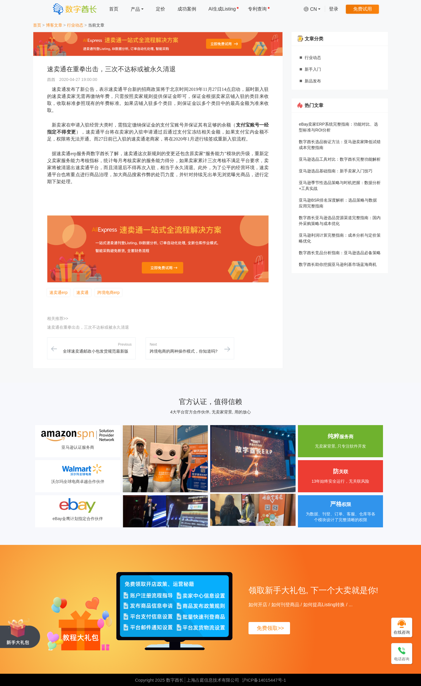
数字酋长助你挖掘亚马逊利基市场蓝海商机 (338, 264)
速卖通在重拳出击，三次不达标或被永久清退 (88, 327)
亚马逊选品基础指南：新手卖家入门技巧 (335, 171)
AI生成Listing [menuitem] (223, 8)
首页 (37, 25)
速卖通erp (58, 292)
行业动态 (75, 25)
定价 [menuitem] (160, 8)
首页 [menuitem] (113, 8)
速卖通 (82, 292)
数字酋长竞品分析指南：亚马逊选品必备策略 (340, 252)
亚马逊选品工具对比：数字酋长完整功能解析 (340, 159)
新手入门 (313, 69)
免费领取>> (270, 628)
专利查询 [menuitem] (259, 8)
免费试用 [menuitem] (362, 8)
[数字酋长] (74, 9)
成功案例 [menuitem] (186, 8)
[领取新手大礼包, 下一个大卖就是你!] (20, 632)
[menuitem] (137, 9)
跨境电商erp (108, 292)
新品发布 (313, 81)
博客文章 (54, 25)
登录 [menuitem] (333, 8)
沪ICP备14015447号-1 (264, 680)
